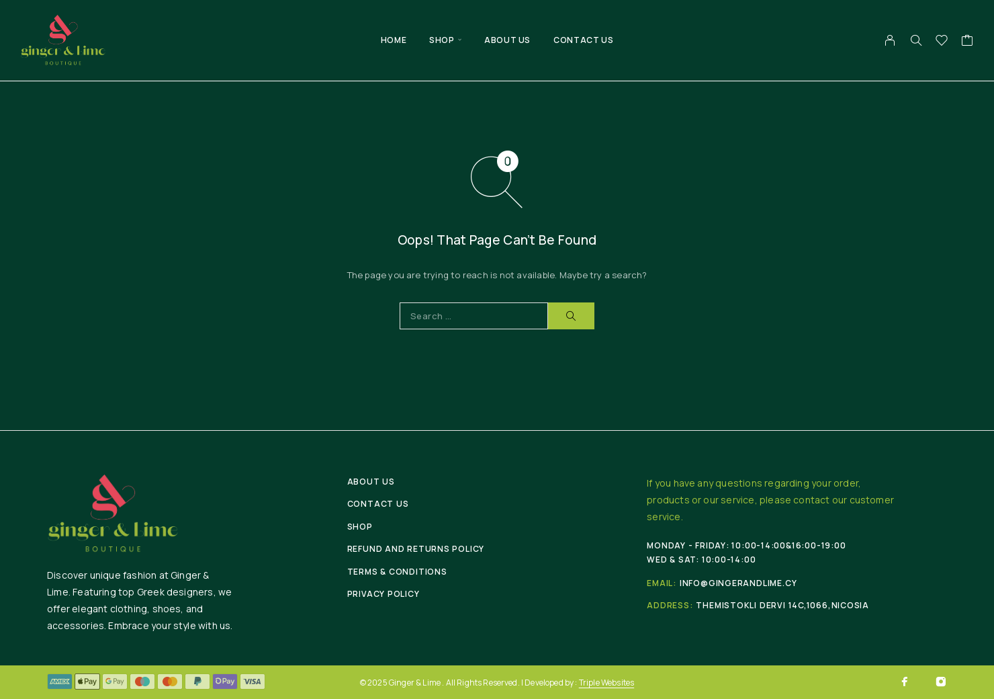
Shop (441, 40)
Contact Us (583, 40)
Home (393, 40)
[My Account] (890, 40)
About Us (507, 40)
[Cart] (967, 42)
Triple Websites (606, 682)
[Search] (916, 40)
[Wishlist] (942, 42)
